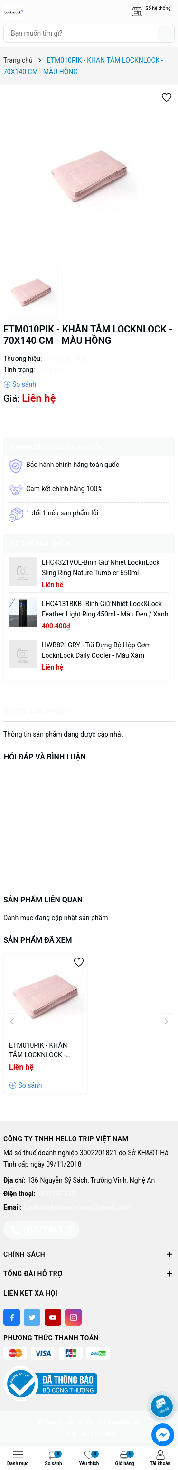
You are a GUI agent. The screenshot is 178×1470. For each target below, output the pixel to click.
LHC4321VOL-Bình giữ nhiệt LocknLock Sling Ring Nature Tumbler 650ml (100, 568)
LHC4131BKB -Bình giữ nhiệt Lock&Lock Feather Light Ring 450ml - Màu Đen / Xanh (105, 609)
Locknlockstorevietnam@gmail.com (76, 1207)
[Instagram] (73, 1317)
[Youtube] (53, 1317)
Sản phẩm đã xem (37, 940)
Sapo (109, 1433)
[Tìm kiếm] (165, 33)
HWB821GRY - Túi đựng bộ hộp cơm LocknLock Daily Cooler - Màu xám (96, 650)
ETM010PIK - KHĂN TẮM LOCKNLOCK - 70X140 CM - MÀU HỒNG (38, 1051)
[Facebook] (11, 1317)
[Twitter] (32, 1317)
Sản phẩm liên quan (43, 899)
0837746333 (56, 1193)
